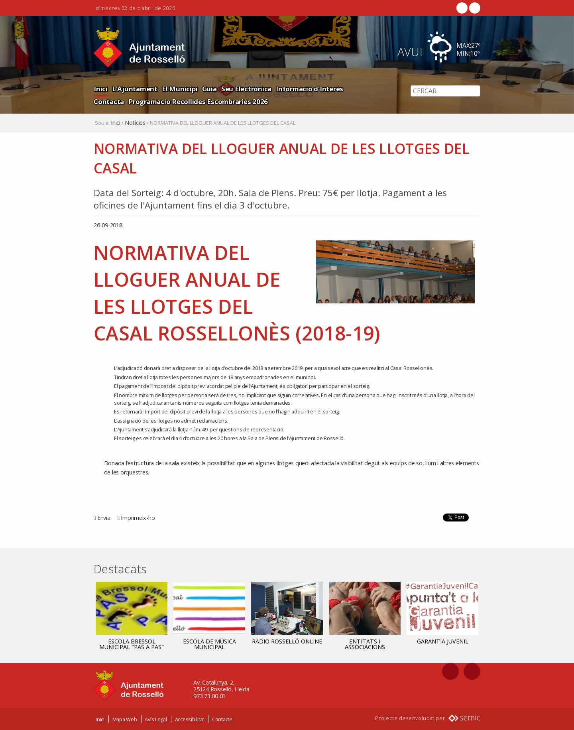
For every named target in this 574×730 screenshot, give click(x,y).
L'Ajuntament (134, 88)
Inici (100, 88)
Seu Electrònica (244, 88)
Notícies (135, 123)
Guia (208, 88)
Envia (103, 517)
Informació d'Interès (307, 88)
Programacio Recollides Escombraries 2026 (163, 101)
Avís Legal (156, 719)
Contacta (360, 88)
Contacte (222, 719)
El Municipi (178, 88)
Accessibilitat (189, 719)
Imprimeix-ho (138, 517)
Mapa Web (124, 719)
